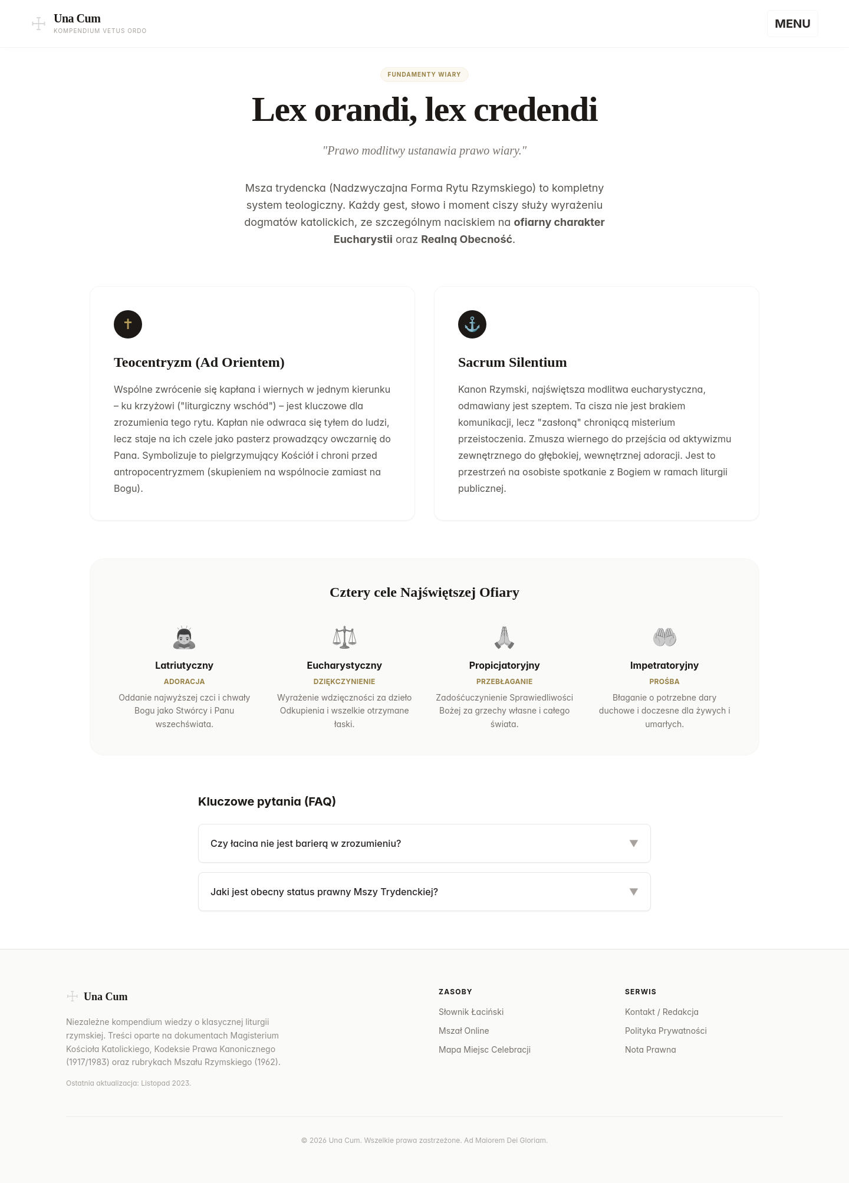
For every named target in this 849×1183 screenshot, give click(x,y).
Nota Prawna (650, 1049)
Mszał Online (464, 1031)
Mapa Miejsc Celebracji (485, 1049)
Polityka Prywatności (666, 1031)
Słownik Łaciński (471, 1012)
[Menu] (792, 23)
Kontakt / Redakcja (662, 1012)
